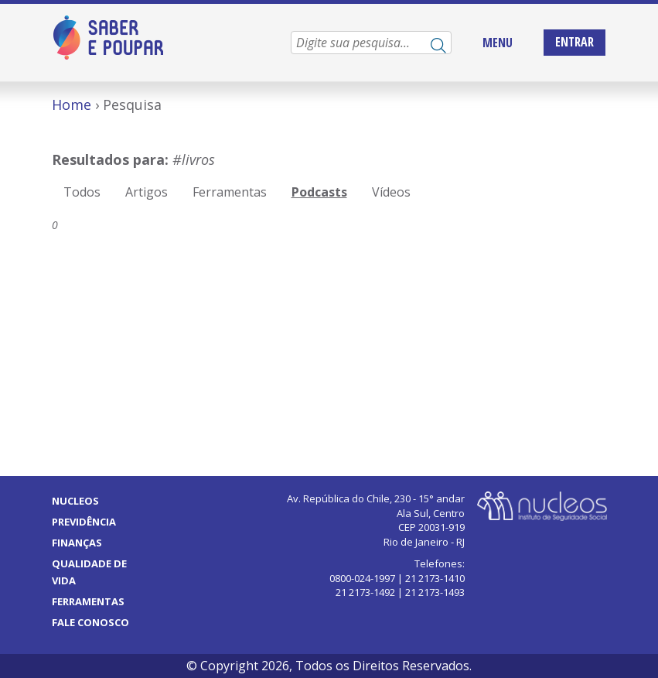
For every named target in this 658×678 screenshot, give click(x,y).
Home (71, 104)
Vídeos (391, 191)
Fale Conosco (90, 622)
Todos (82, 191)
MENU (497, 42)
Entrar (574, 41)
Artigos (146, 191)
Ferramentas (230, 191)
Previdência (84, 522)
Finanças (77, 543)
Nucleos (75, 501)
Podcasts (319, 191)
